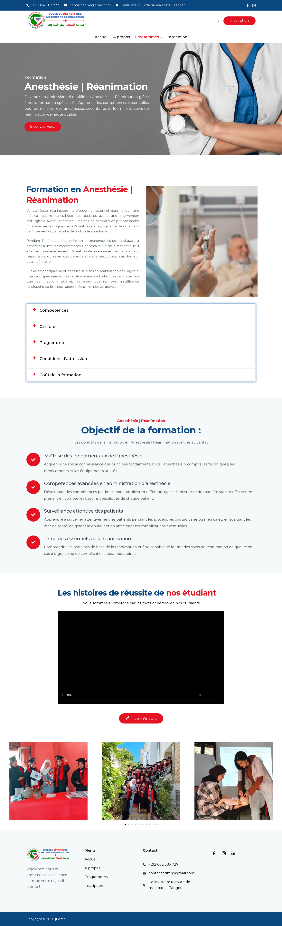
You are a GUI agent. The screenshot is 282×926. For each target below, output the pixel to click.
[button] (6, 782)
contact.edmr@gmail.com (90, 5)
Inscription (239, 20)
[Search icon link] (218, 21)
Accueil (101, 37)
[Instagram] (254, 5)
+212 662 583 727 (46, 5)
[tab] (141, 310)
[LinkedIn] (233, 853)
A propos (121, 37)
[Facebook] (247, 5)
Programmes (149, 37)
